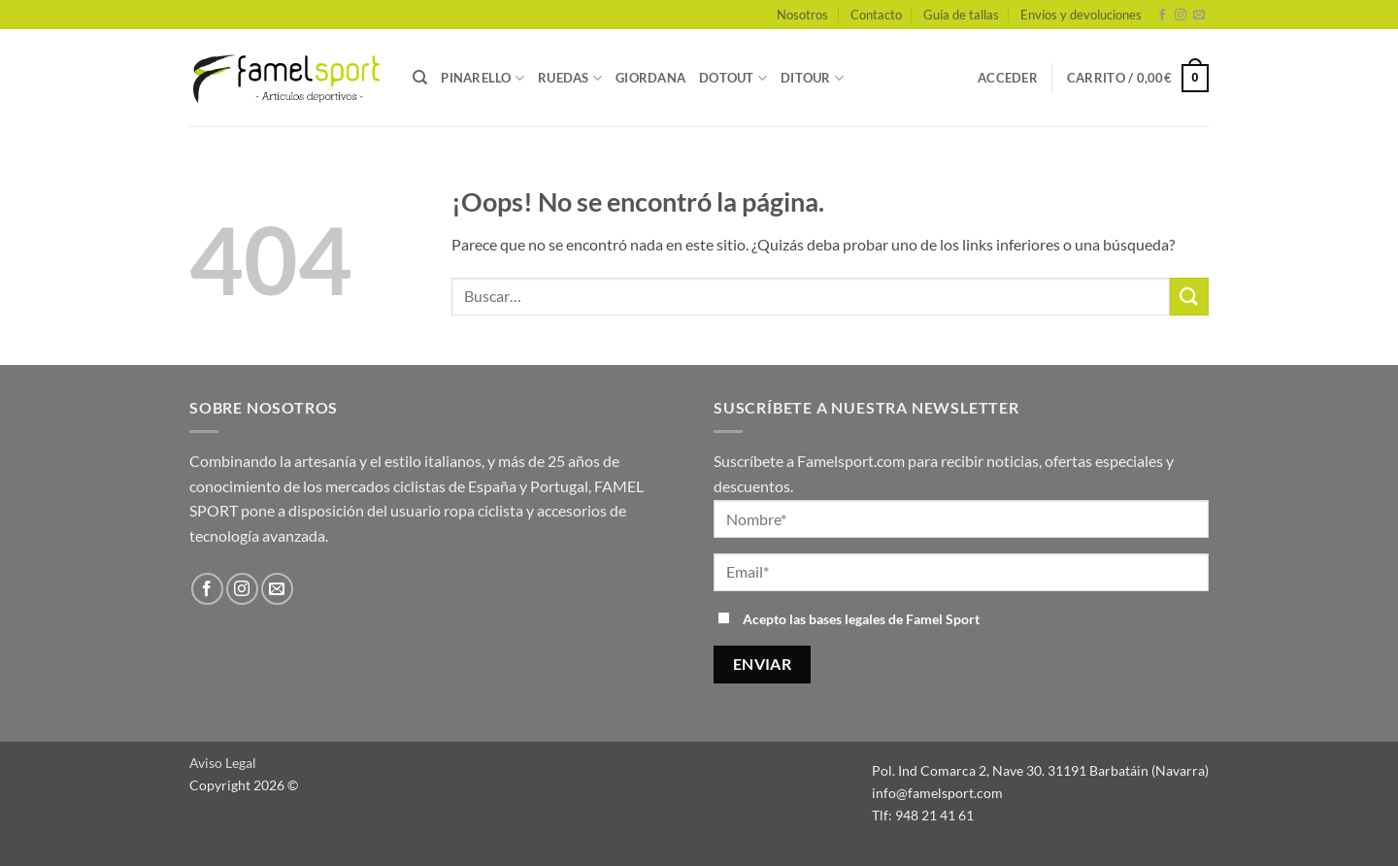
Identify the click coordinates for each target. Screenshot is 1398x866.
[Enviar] (1189, 297)
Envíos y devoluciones (1081, 14)
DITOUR (812, 78)
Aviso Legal (222, 762)
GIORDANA (650, 77)
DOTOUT (733, 78)
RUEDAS (570, 78)
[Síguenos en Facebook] (1162, 15)
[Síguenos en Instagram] (1180, 15)
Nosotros (802, 14)
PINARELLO (482, 78)
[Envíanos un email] (1199, 15)
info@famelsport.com (937, 792)
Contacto (876, 14)
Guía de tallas (961, 14)
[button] (1008, 77)
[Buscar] (420, 77)
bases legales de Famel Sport (894, 619)
